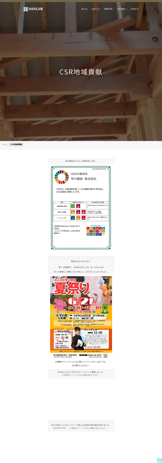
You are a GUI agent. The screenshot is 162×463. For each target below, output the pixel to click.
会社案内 (121, 9)
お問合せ (134, 9)
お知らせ (95, 9)
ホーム (84, 9)
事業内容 (108, 9)
